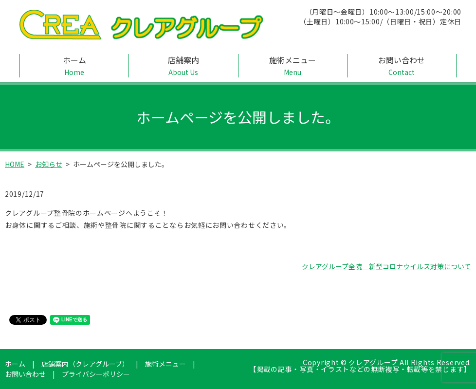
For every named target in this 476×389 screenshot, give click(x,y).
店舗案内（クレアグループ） (85, 364)
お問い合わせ (401, 65)
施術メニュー (292, 65)
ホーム (74, 65)
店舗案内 (183, 65)
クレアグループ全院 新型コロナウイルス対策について (386, 266)
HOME (14, 164)
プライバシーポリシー (96, 374)
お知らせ (48, 164)
